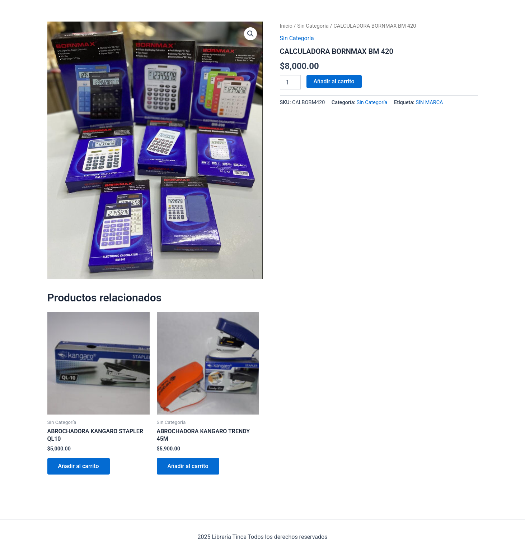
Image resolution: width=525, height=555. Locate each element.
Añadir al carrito (334, 81)
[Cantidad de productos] (290, 82)
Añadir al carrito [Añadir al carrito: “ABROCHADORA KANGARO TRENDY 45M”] (188, 466)
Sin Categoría (313, 26)
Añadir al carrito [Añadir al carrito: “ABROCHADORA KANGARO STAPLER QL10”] (78, 466)
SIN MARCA (429, 103)
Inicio (286, 26)
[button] (250, 33)
